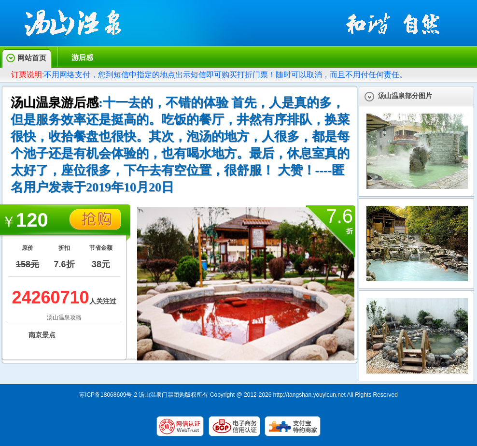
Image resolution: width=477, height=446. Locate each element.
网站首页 (31, 58)
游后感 (82, 57)
